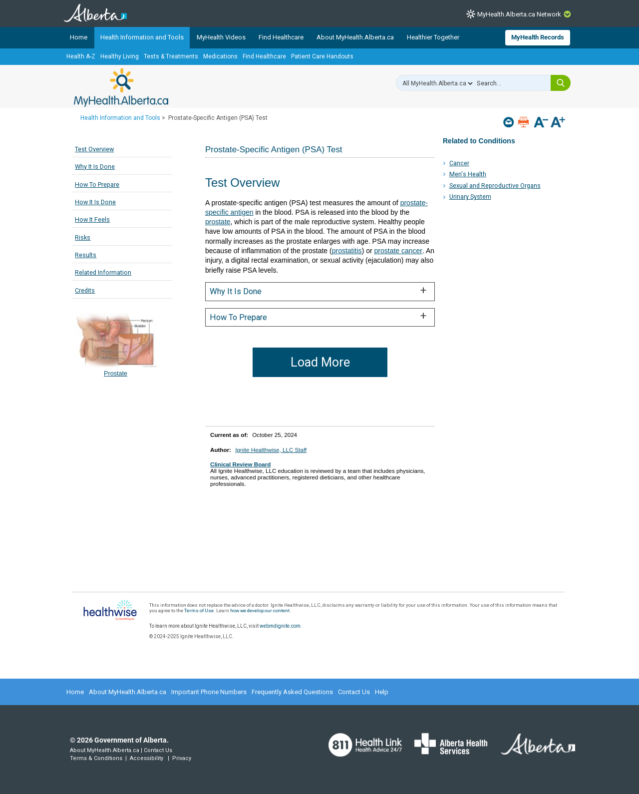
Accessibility (146, 758)
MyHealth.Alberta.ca (121, 87)
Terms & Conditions (96, 758)
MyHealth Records (537, 37)
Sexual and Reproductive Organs (495, 185)
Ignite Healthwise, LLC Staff (271, 449)
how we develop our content (260, 610)
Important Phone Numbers (209, 692)
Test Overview (94, 149)
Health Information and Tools (142, 37)
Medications (220, 56)
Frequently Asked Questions (292, 692)
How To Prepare (97, 184)
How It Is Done (95, 202)
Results (85, 255)
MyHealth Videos (221, 37)
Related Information (103, 272)
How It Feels (92, 219)
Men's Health (467, 174)
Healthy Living (119, 56)
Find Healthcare (281, 37)
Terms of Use (199, 610)
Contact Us (354, 692)
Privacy (181, 758)
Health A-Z (80, 56)
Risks (82, 237)
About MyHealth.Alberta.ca (355, 37)
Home (78, 37)
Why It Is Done (95, 166)
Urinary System (470, 196)
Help (381, 692)
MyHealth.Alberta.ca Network (519, 14)
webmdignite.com (280, 626)
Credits (85, 290)
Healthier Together (433, 37)
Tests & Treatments (171, 56)
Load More (320, 362)
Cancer (459, 163)
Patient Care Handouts (322, 56)
